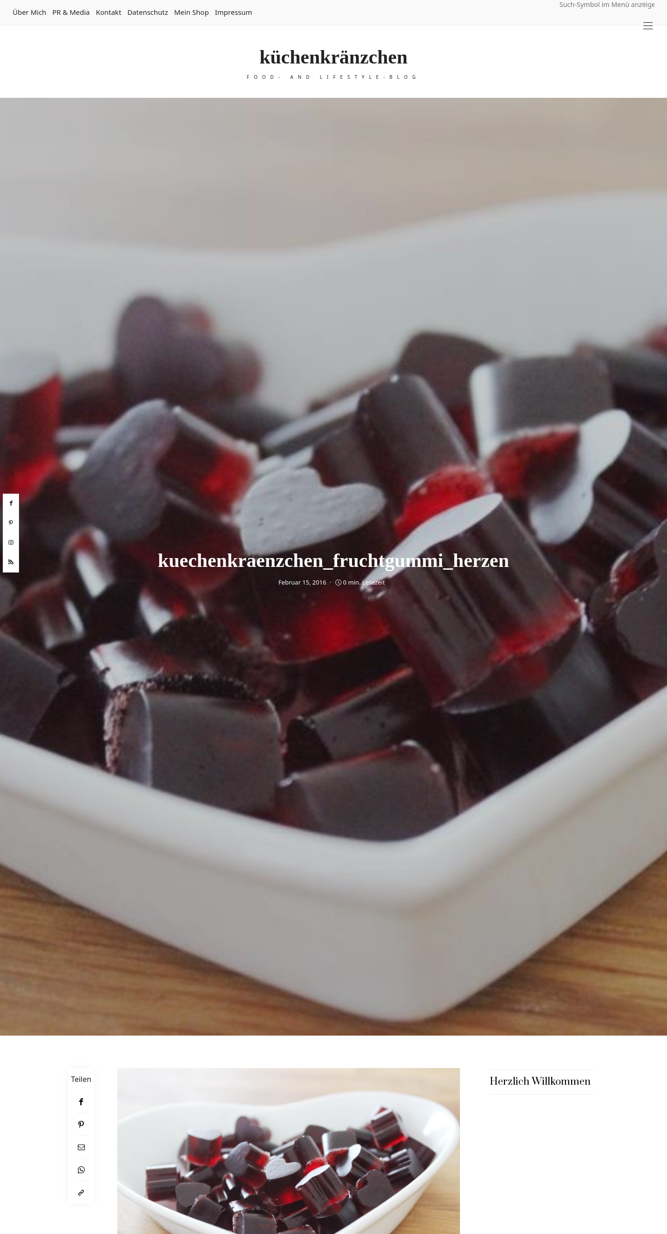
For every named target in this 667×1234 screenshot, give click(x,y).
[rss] (11, 562)
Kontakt (108, 12)
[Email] (81, 1147)
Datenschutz (147, 12)
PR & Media (71, 12)
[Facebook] (81, 1101)
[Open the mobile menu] (648, 25)
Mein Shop (191, 12)
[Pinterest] (81, 1124)
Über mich (29, 12)
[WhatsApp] (81, 1169)
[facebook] (11, 503)
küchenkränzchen (333, 57)
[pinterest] (11, 523)
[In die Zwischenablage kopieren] (81, 1192)
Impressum (233, 12)
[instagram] (11, 543)
